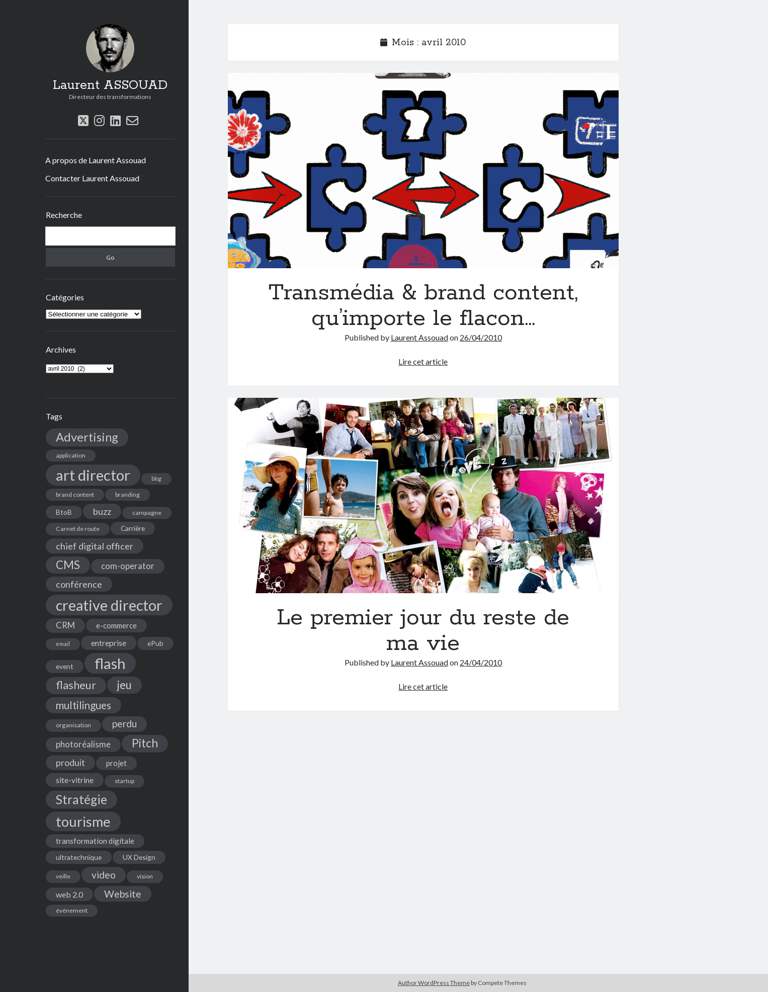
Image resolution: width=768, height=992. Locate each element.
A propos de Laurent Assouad (95, 160)
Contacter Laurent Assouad (92, 178)
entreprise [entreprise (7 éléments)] (108, 642)
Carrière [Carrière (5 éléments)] (133, 528)
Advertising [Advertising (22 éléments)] (87, 437)
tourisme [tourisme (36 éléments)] (83, 821)
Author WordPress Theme (434, 982)
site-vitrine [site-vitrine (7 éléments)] (75, 780)
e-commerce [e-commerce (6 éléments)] (116, 625)
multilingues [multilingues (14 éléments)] (83, 705)
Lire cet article (423, 361)
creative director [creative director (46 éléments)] (109, 605)
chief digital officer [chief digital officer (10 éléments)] (94, 546)
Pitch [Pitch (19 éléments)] (145, 743)
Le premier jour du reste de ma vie (423, 495)
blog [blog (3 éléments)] (156, 478)
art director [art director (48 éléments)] (93, 475)
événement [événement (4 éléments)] (72, 910)
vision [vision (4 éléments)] (145, 876)
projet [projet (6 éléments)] (116, 762)
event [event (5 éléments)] (64, 666)
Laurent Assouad (419, 337)
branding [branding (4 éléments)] (127, 494)
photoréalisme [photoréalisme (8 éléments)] (83, 744)
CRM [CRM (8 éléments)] (65, 625)
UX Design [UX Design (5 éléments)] (139, 857)
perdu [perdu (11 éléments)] (124, 723)
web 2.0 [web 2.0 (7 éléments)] (69, 894)
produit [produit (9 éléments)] (70, 762)
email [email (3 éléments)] (63, 643)
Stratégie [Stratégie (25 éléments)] (81, 799)
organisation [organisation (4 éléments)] (73, 725)
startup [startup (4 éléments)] (124, 781)
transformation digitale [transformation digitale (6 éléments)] (95, 840)
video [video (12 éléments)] (104, 874)
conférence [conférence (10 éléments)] (79, 584)
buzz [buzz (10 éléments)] (102, 511)
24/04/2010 (481, 662)
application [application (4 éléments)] (71, 455)
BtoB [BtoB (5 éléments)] (64, 512)
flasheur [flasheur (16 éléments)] (76, 685)
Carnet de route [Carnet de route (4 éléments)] (78, 528)
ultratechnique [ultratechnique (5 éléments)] (79, 857)
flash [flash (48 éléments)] (110, 663)
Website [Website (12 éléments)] (122, 894)
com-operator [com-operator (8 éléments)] (127, 566)
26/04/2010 (481, 337)
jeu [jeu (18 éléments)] (124, 685)
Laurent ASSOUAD (110, 85)
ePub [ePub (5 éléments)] (155, 643)
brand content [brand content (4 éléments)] (75, 494)
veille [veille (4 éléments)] (63, 876)
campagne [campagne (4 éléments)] (146, 512)
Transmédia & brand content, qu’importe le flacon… (423, 170)
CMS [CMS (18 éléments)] (68, 565)
